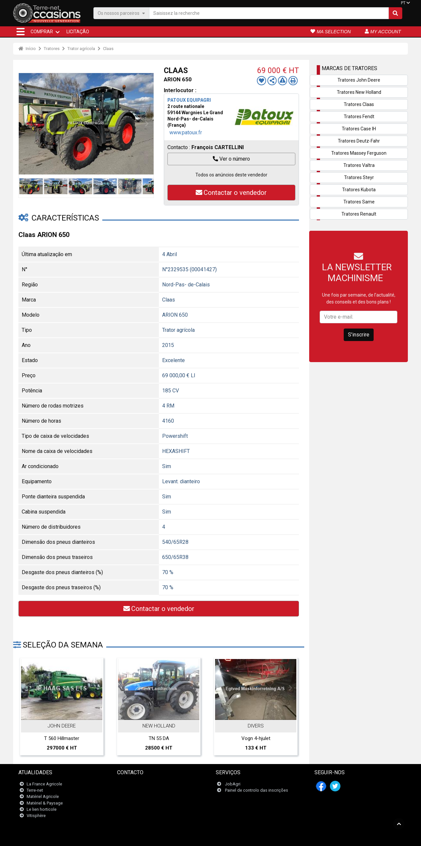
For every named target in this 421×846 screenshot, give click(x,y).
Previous (25, 123)
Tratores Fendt (359, 116)
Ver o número (231, 159)
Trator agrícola (81, 48)
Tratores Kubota (359, 189)
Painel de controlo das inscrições (256, 790)
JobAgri (232, 783)
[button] (20, 31)
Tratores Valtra (359, 165)
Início (27, 48)
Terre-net (35, 790)
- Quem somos (281, 837)
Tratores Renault (358, 214)
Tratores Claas (359, 104)
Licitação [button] (77, 31)
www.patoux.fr (185, 132)
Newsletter (131, 790)
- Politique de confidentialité (240, 837)
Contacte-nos (134, 783)
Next (147, 123)
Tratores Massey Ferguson (358, 153)
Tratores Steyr (359, 177)
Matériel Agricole (43, 796)
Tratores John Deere (358, 80)
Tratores (52, 48)
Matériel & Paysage (45, 803)
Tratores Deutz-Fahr (359, 141)
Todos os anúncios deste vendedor (231, 174)
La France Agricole (44, 783)
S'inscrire (358, 334)
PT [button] (403, 3)
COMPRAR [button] (42, 31)
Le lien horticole (42, 809)
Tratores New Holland (359, 92)
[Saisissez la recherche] (269, 13)
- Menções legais (198, 837)
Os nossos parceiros (121, 13)
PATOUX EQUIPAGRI (189, 100)
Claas (108, 48)
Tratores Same (359, 201)
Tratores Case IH (359, 128)
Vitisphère (36, 815)
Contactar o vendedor (231, 193)
